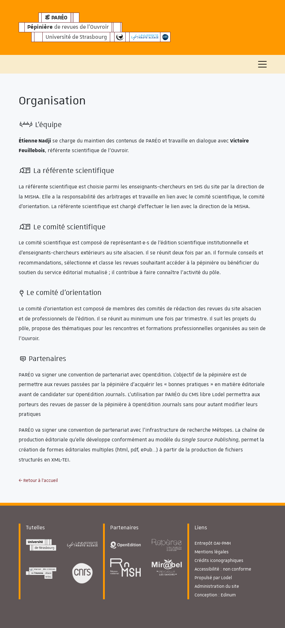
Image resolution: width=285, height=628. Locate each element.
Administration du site (217, 586)
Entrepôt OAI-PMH (213, 543)
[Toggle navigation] (262, 64)
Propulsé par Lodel (213, 578)
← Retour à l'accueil (38, 480)
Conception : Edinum (215, 595)
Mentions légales (212, 552)
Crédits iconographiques (219, 560)
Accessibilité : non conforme (223, 569)
